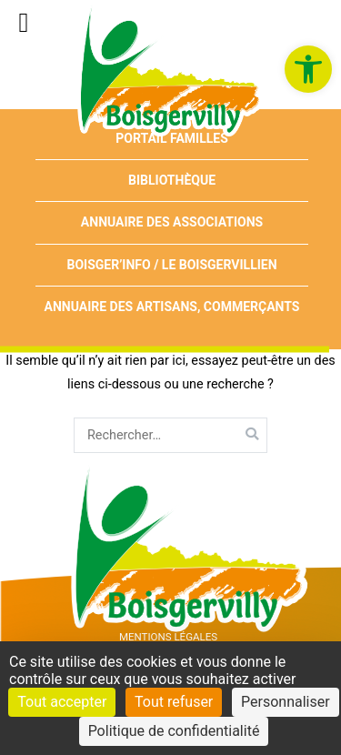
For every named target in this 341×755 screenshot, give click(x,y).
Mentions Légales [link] (168, 636)
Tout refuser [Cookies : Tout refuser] (174, 701)
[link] (308, 69)
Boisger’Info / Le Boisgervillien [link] (171, 264)
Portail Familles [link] (171, 138)
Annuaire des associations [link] (172, 222)
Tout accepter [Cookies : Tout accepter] (61, 701)
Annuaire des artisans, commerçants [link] (172, 306)
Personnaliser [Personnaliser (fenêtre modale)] (285, 701)
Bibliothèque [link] (172, 180)
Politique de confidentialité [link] (174, 731)
